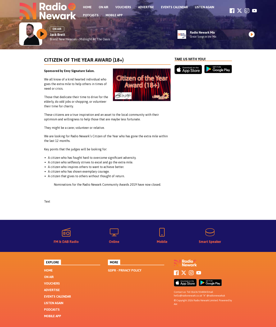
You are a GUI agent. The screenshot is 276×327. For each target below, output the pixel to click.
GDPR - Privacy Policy (124, 270)
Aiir (175, 304)
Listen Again (204, 7)
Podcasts (91, 15)
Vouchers (123, 7)
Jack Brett (57, 35)
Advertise (146, 7)
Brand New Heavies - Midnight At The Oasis (80, 39)
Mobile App (114, 15)
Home (87, 7)
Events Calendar (174, 7)
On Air (103, 7)
